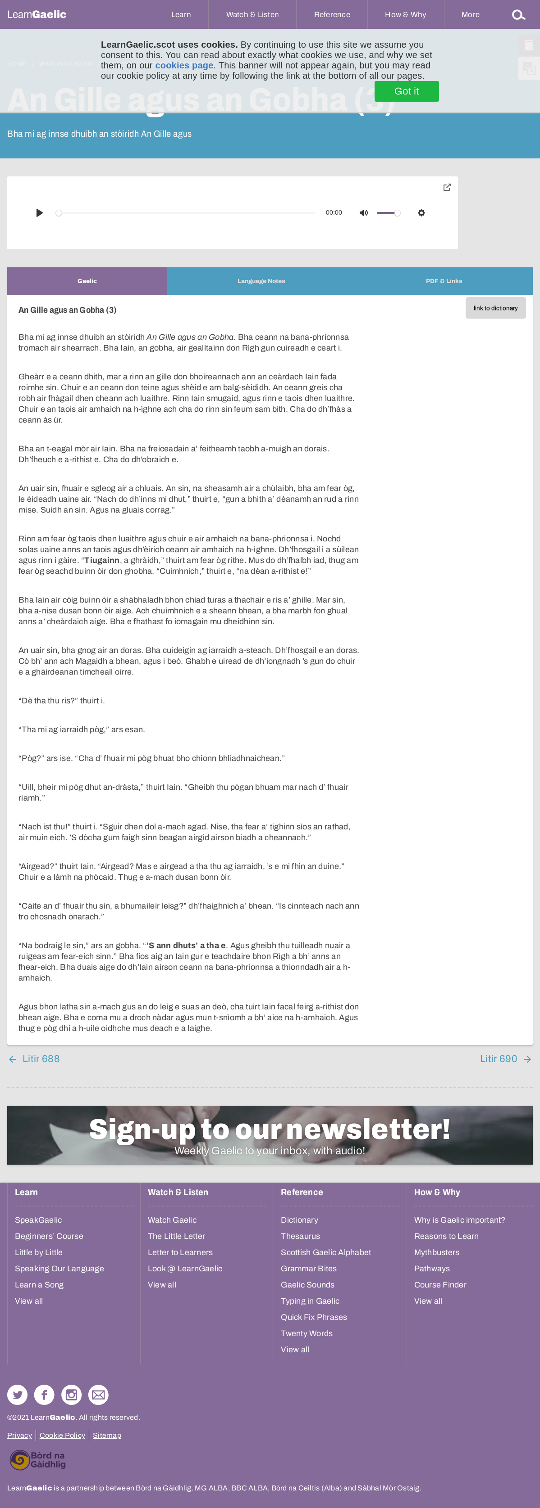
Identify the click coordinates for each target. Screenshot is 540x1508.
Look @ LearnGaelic (185, 1268)
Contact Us (98, 1395)
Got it (406, 91)
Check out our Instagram (71, 1395)
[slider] (186, 213)
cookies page (184, 65)
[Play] (39, 213)
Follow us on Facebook (44, 1395)
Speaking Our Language (59, 1268)
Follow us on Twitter (17, 1395)
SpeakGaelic (38, 1219)
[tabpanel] (270, 670)
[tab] (87, 281)
